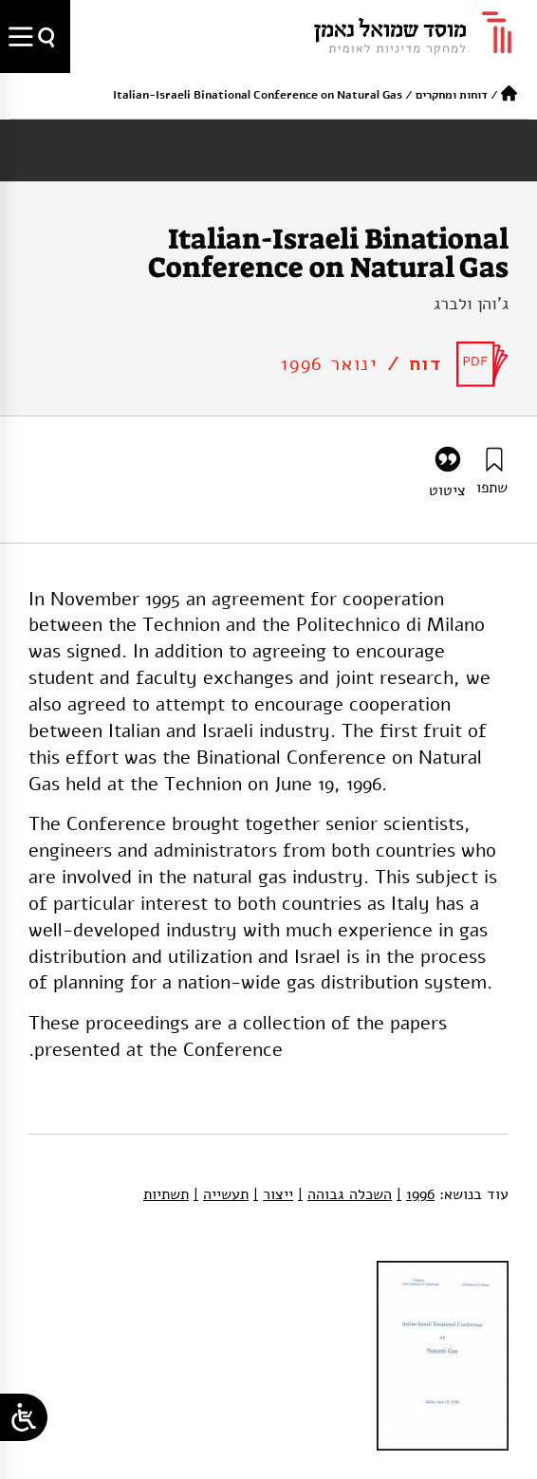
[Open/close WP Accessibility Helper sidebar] (23, 1417)
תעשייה (221, 1194)
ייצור (273, 1194)
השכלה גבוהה (345, 1194)
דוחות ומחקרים (452, 94)
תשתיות (166, 1194)
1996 (416, 1194)
